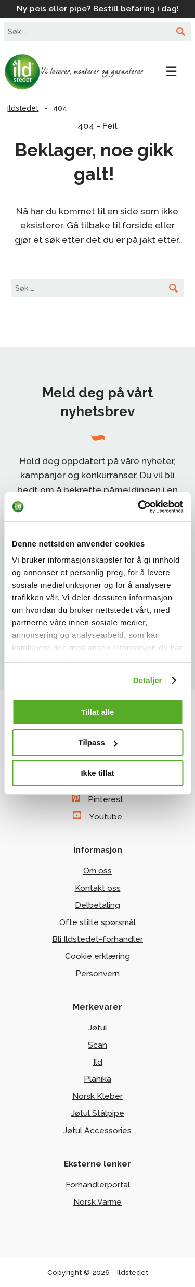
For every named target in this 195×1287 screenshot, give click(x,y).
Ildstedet (82, 72)
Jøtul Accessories (97, 1130)
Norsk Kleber (97, 1096)
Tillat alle (97, 711)
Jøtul (97, 1028)
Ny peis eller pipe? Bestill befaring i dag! (98, 9)
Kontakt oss (98, 888)
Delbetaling (97, 905)
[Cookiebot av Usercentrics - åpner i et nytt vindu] (139, 507)
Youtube (105, 816)
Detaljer (147, 680)
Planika (97, 1079)
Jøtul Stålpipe (97, 1113)
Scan (97, 1045)
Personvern (97, 973)
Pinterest (105, 799)
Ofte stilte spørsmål (97, 922)
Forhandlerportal (98, 1184)
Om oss (97, 871)
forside (137, 225)
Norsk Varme (97, 1202)
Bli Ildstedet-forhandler (97, 939)
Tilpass (98, 742)
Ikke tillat (97, 773)
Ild (97, 1062)
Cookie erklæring (97, 956)
